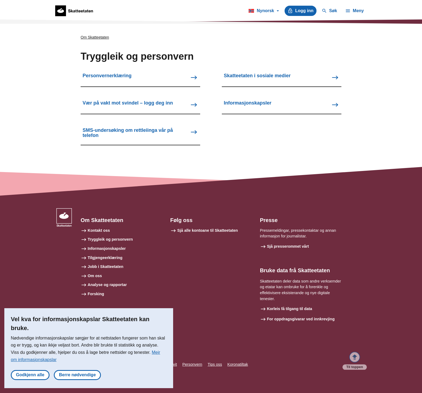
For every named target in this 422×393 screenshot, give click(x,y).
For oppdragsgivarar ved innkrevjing (301, 319)
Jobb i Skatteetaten (105, 266)
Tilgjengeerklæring (105, 258)
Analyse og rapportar (107, 285)
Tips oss (215, 364)
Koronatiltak (238, 364)
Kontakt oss (99, 230)
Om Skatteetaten (95, 37)
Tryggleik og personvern (110, 239)
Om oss (95, 276)
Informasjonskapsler (107, 248)
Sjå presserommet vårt (288, 246)
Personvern (192, 364)
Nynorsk (264, 11)
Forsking (96, 294)
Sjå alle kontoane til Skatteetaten (207, 230)
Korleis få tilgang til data (289, 309)
